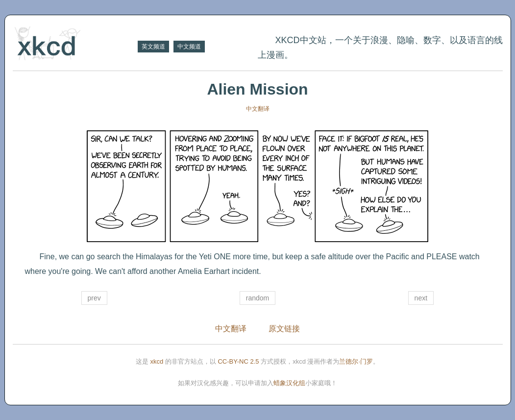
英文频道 (153, 46)
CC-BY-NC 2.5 (238, 361)
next (421, 298)
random (257, 298)
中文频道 (189, 46)
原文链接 (284, 328)
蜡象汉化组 (289, 383)
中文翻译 (258, 108)
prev (94, 298)
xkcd (157, 361)
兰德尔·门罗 (356, 361)
